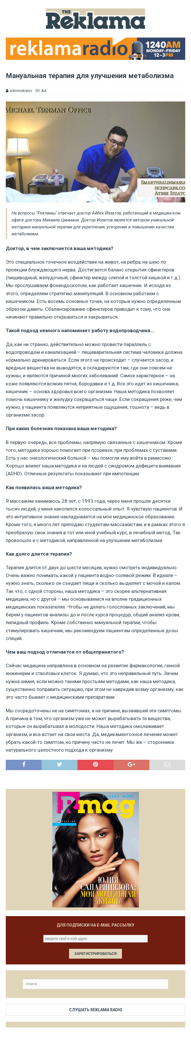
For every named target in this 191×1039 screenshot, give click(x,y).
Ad (43, 90)
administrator (21, 90)
